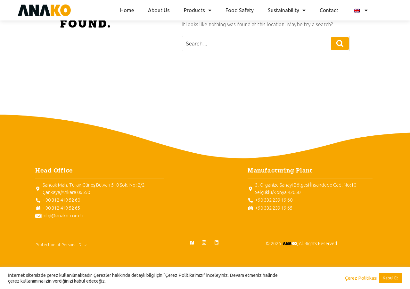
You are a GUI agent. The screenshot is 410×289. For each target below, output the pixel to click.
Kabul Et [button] (390, 278)
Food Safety (240, 10)
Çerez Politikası (361, 278)
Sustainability (287, 10)
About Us (159, 10)
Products (197, 10)
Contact (329, 10)
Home (127, 10)
